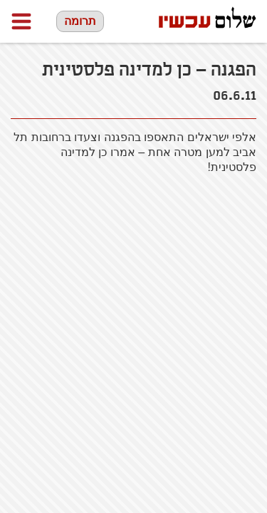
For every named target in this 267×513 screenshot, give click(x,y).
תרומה (80, 21)
